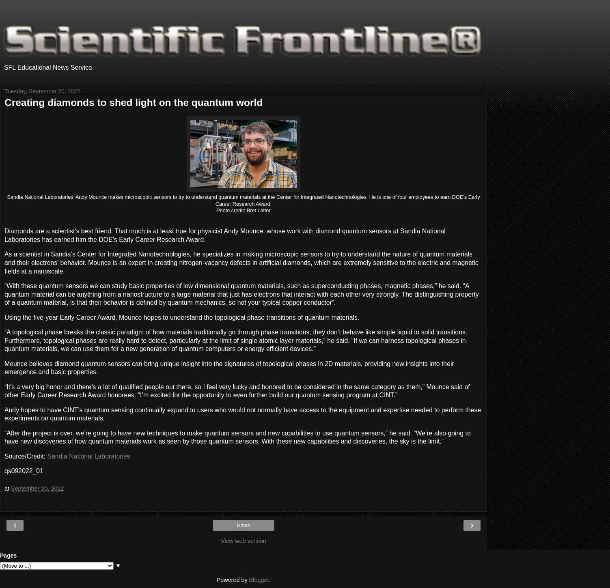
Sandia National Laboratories (88, 456)
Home (243, 525)
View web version (243, 541)
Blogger (259, 580)
